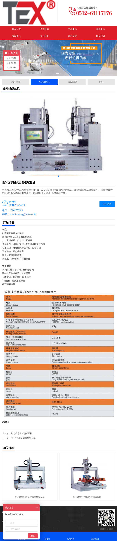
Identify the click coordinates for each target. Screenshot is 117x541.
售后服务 (44, 36)
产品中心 (72, 29)
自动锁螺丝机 (44, 82)
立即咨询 (107, 204)
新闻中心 (100, 29)
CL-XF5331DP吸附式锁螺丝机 (87, 497)
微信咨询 (70, 536)
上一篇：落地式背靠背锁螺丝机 (17, 433)
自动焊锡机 (72, 82)
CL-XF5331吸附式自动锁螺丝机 (30, 497)
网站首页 (16, 29)
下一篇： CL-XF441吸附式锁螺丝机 (19, 438)
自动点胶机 (15, 82)
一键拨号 (46, 536)
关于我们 (44, 29)
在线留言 (72, 36)
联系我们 (100, 36)
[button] (57, 73)
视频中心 (16, 36)
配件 (101, 82)
